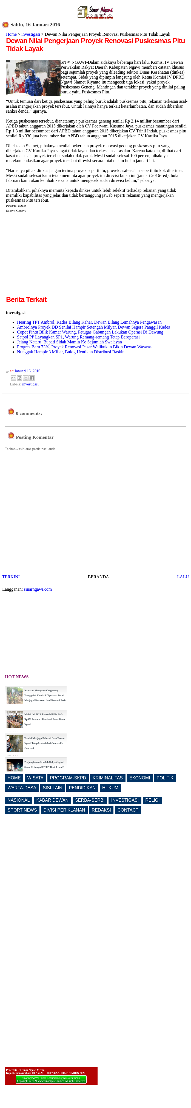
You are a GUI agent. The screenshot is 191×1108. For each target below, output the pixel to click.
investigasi (30, 34)
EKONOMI (139, 778)
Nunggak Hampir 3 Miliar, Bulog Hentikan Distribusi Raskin (70, 351)
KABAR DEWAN (52, 800)
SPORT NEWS (22, 810)
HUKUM (110, 787)
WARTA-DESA (22, 787)
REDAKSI (101, 810)
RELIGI (152, 800)
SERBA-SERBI (90, 800)
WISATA (35, 778)
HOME (14, 778)
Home (11, 34)
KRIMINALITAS (108, 778)
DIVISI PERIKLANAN (64, 810)
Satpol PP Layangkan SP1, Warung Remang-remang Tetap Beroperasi (78, 337)
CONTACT (128, 810)
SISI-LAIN (52, 787)
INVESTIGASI (125, 800)
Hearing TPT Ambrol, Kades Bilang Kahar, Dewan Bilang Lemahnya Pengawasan (89, 322)
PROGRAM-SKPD (68, 778)
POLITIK (165, 778)
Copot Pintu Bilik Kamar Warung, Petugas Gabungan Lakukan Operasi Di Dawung (90, 332)
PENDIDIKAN (82, 787)
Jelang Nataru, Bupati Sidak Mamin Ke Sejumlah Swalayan (69, 342)
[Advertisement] (52, 256)
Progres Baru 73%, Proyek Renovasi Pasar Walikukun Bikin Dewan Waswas (84, 347)
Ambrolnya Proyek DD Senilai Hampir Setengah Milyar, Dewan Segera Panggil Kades (93, 327)
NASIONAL (19, 800)
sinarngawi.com (38, 589)
